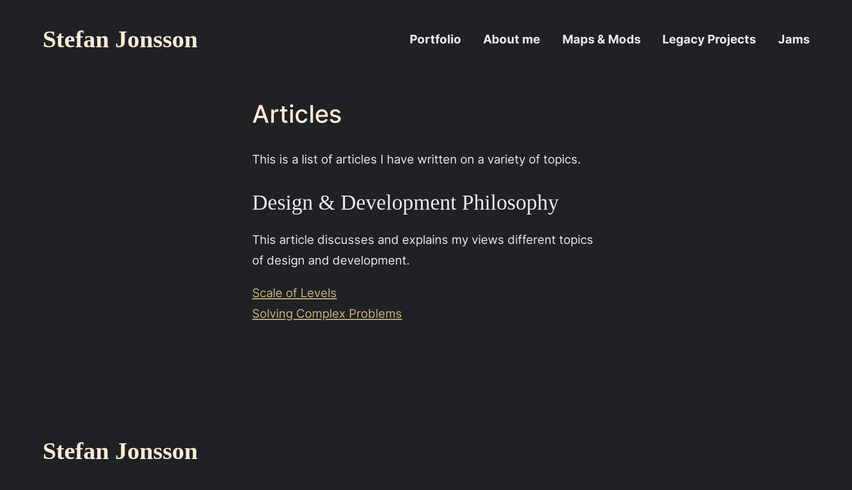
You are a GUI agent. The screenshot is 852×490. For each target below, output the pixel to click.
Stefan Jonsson (120, 39)
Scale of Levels (294, 292)
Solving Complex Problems (327, 313)
